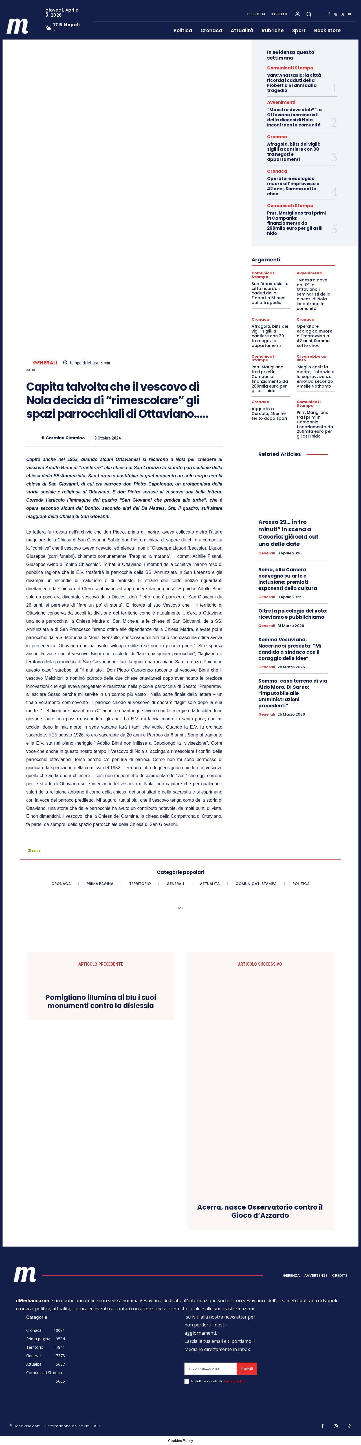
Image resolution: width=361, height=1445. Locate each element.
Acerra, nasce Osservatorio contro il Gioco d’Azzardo (260, 1211)
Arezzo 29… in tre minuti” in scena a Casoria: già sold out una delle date (288, 533)
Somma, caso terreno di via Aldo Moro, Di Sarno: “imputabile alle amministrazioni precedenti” (292, 693)
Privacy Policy (234, 1381)
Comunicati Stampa (290, 68)
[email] (210, 1369)
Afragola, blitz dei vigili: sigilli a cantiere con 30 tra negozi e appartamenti (293, 151)
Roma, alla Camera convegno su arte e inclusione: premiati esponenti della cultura (287, 579)
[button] (309, 14)
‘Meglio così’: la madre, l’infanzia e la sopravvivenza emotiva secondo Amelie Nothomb (315, 376)
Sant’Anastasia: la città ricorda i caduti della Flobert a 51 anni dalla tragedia (294, 82)
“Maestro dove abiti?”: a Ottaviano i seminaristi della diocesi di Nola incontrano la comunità (294, 117)
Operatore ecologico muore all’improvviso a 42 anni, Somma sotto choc (293, 186)
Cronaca (277, 137)
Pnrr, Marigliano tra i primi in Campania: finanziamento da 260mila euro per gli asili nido (296, 223)
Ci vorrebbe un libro (311, 358)
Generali (45, 362)
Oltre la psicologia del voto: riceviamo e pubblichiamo (292, 613)
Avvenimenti (281, 102)
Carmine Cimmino (65, 438)
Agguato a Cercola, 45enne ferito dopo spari (269, 413)
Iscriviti (247, 1368)
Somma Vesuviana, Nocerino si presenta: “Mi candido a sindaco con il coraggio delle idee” (289, 649)
